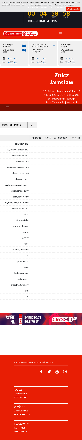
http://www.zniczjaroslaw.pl (61, 102)
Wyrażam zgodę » (73, 9)
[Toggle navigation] (60, 33)
